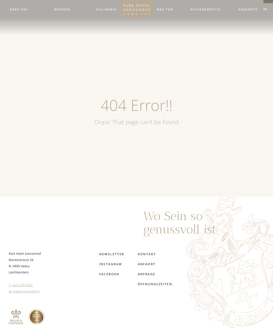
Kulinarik (106, 9)
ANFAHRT (147, 264)
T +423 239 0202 (21, 285)
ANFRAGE (147, 274)
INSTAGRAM (110, 264)
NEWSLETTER (111, 254)
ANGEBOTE (248, 9)
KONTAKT (147, 254)
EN (265, 9)
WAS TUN (165, 9)
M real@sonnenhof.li (24, 291)
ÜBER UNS (19, 9)
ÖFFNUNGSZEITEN (155, 284)
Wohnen (62, 9)
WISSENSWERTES (205, 9)
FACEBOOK (109, 274)
